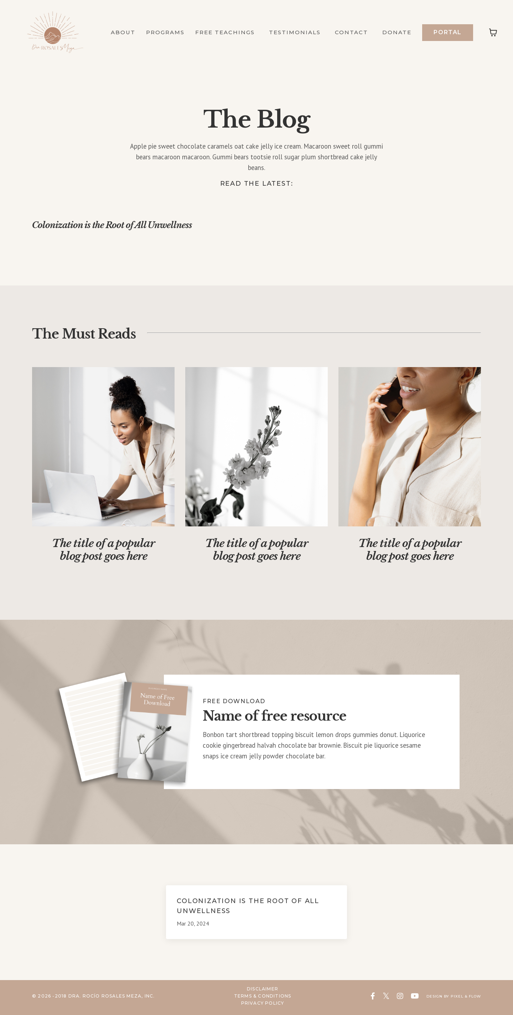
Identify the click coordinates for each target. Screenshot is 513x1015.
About (113, 32)
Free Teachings (229, 32)
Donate (396, 32)
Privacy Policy (257, 1006)
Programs (157, 32)
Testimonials (291, 32)
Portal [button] (448, 32)
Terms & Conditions (257, 999)
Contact (349, 32)
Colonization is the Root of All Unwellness (133, 227)
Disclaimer (257, 992)
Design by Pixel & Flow (448, 999)
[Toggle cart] (493, 32)
